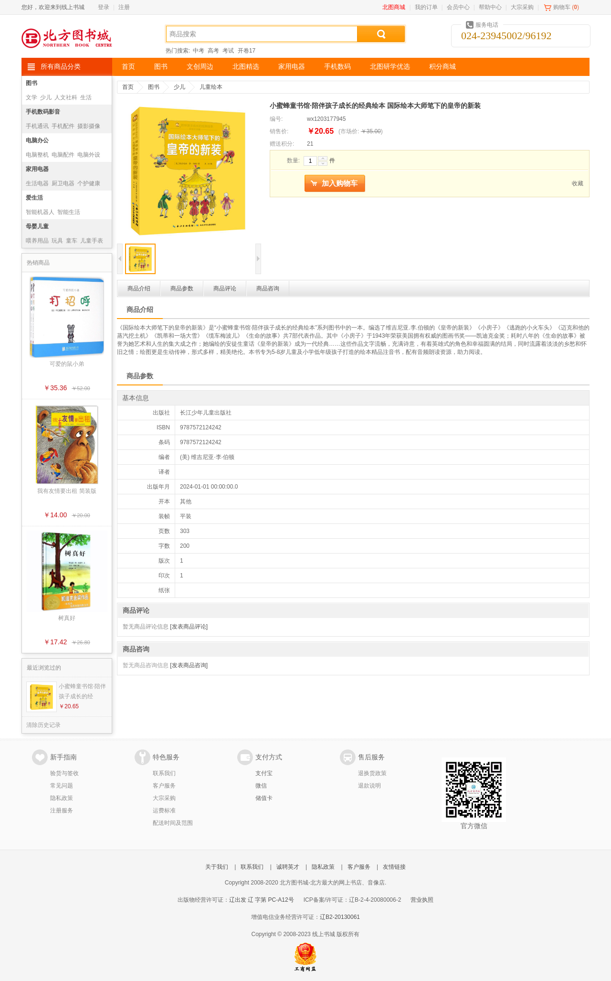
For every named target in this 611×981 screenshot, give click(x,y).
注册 (124, 7)
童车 (71, 240)
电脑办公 (37, 140)
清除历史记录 (43, 725)
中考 (198, 50)
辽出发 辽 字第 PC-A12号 (261, 899)
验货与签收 (64, 773)
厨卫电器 (63, 183)
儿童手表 (91, 240)
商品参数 (181, 288)
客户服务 (164, 785)
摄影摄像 (88, 126)
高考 (213, 50)
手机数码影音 (43, 111)
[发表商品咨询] (189, 665)
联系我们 (164, 773)
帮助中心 (490, 7)
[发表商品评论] (189, 626)
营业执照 (422, 899)
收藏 (577, 183)
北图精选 (245, 66)
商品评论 (224, 288)
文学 (31, 97)
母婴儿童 (37, 226)
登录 (103, 7)
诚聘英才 (287, 867)
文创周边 (200, 66)
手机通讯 (37, 126)
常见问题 (61, 785)
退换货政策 (372, 773)
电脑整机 (37, 154)
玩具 (57, 240)
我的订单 (426, 7)
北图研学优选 (390, 66)
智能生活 (68, 212)
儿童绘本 (211, 87)
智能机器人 (40, 212)
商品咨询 (267, 288)
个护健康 (88, 183)
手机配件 (63, 126)
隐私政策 (61, 798)
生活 (86, 97)
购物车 (561, 7)
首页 (128, 66)
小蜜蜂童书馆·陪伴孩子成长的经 (82, 691)
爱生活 (34, 197)
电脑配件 (63, 154)
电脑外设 (88, 154)
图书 (161, 66)
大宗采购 (522, 7)
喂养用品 (37, 240)
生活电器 (37, 183)
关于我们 (216, 867)
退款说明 (369, 785)
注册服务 (61, 810)
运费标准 (164, 810)
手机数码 (337, 66)
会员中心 (458, 7)
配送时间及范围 (173, 823)
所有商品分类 (61, 66)
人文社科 (65, 97)
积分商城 (442, 66)
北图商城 (393, 7)
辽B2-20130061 (340, 917)
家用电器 (291, 66)
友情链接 (394, 867)
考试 (228, 50)
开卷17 (246, 50)
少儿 (46, 97)
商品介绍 (138, 288)
